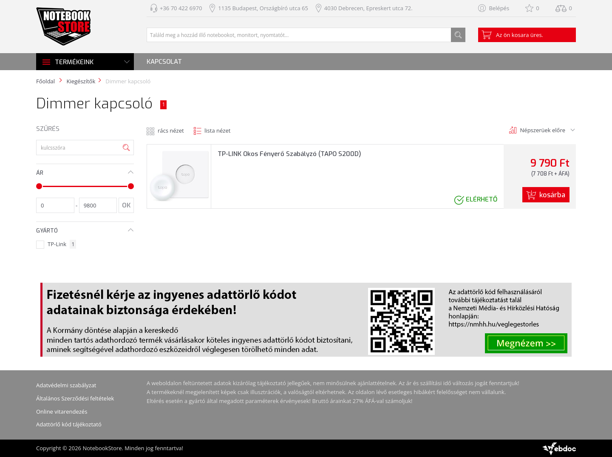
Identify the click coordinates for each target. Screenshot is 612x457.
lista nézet (217, 130)
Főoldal (45, 81)
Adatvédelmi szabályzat (66, 385)
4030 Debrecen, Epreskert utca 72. (368, 8)
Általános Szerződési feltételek (75, 398)
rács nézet (171, 130)
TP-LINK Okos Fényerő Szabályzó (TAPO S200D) (289, 154)
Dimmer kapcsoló (127, 81)
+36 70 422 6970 (181, 8)
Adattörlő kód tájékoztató (69, 424)
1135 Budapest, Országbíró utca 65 (263, 8)
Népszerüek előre (542, 130)
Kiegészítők (80, 81)
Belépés (499, 8)
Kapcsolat (164, 61)
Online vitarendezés (61, 411)
